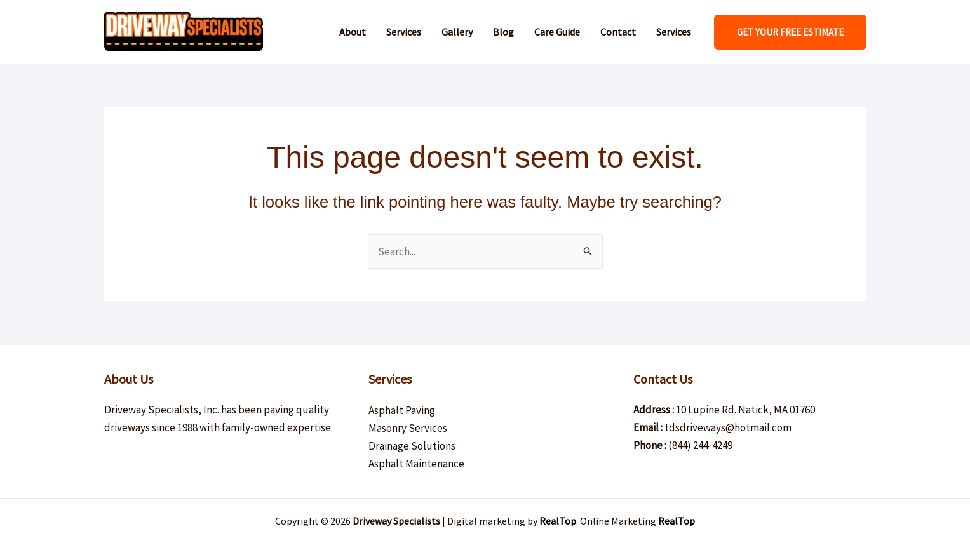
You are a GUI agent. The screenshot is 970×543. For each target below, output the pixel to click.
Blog (503, 31)
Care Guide (557, 31)
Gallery (457, 31)
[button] (790, 32)
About (352, 31)
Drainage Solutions (411, 446)
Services (403, 31)
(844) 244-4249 (700, 445)
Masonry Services (407, 428)
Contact (618, 31)
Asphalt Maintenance (416, 464)
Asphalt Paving (401, 410)
